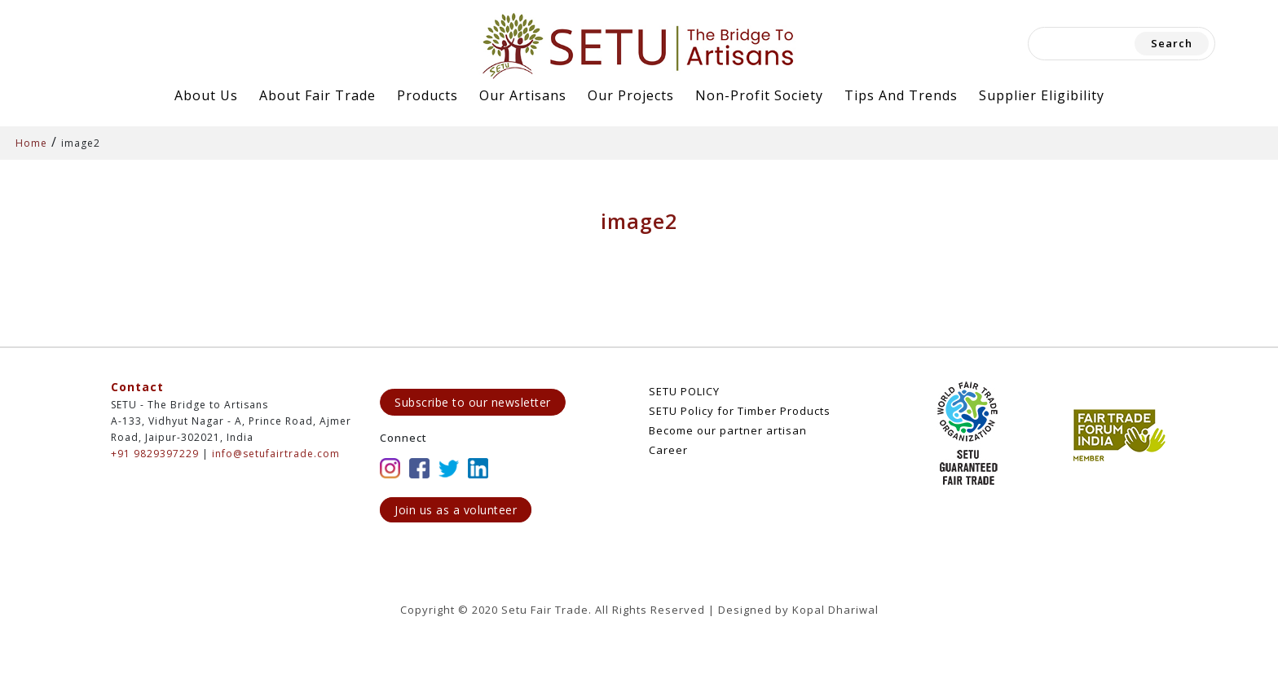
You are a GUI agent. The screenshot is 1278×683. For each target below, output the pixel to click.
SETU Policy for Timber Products (740, 410)
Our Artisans (522, 95)
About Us (206, 95)
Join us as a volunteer (455, 510)
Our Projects (631, 95)
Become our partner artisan (728, 430)
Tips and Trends (901, 95)
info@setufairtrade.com (276, 453)
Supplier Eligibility (1041, 95)
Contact (137, 386)
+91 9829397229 (155, 453)
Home (31, 143)
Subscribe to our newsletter (472, 402)
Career (668, 450)
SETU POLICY (684, 391)
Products (427, 95)
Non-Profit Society (759, 95)
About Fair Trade (317, 95)
